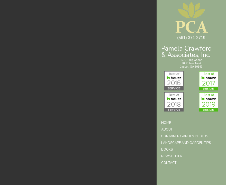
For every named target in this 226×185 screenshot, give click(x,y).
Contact (168, 163)
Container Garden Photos (184, 136)
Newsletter (171, 156)
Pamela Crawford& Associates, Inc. (186, 51)
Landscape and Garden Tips (186, 143)
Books (167, 149)
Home (166, 123)
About (167, 129)
